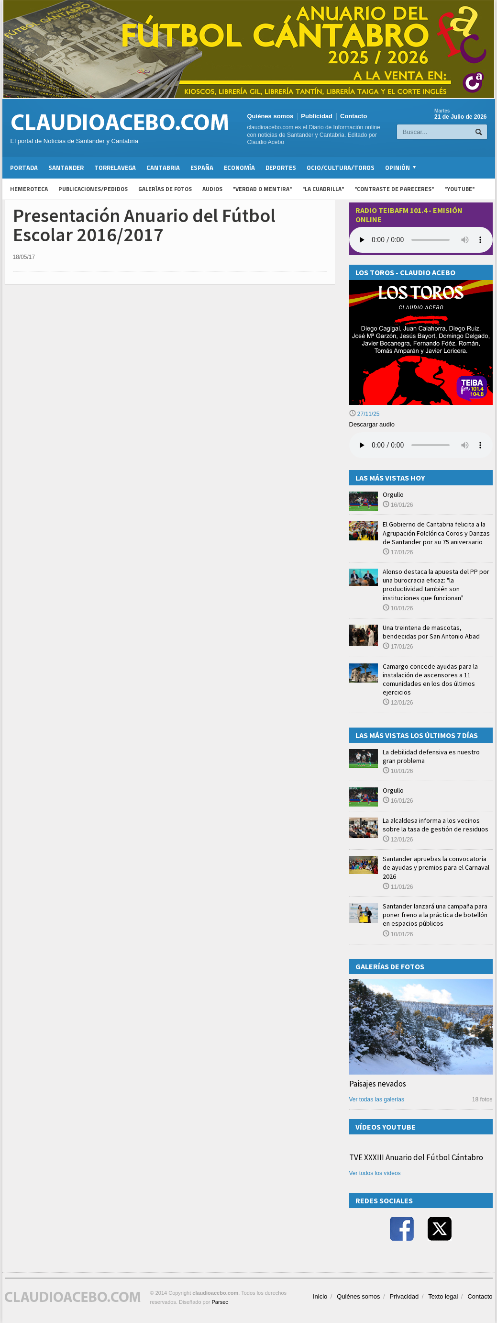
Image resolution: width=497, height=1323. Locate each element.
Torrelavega (115, 167)
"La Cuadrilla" (323, 188)
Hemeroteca (29, 188)
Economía (239, 167)
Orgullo (393, 494)
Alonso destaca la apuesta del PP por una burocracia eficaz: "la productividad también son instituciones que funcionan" (436, 584)
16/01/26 (398, 505)
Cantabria (163, 167)
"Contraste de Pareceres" (394, 188)
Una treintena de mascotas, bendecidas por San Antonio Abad (431, 631)
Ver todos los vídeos (375, 1173)
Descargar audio (372, 424)
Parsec (220, 1302)
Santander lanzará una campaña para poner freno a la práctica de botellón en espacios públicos (435, 915)
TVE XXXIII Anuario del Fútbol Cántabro (416, 1157)
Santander (66, 167)
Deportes (280, 167)
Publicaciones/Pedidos (93, 188)
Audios (212, 188)
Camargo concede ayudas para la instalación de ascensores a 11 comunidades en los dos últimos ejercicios (430, 679)
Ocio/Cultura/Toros (341, 167)
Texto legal (443, 1296)
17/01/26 (398, 552)
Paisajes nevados (377, 1083)
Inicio (320, 1296)
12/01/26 (398, 702)
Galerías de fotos (165, 188)
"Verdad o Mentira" (262, 188)
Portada (24, 167)
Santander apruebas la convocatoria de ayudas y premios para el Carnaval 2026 (436, 867)
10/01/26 (398, 608)
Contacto (353, 116)
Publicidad (316, 116)
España (201, 167)
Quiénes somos (270, 116)
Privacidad (404, 1296)
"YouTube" (459, 188)
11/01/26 (398, 887)
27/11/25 (364, 414)
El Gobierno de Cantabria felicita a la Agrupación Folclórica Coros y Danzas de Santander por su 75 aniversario (436, 533)
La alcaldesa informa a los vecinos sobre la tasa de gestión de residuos (435, 824)
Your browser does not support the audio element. (421, 240)
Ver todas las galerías (376, 1099)
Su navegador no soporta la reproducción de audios (421, 445)
